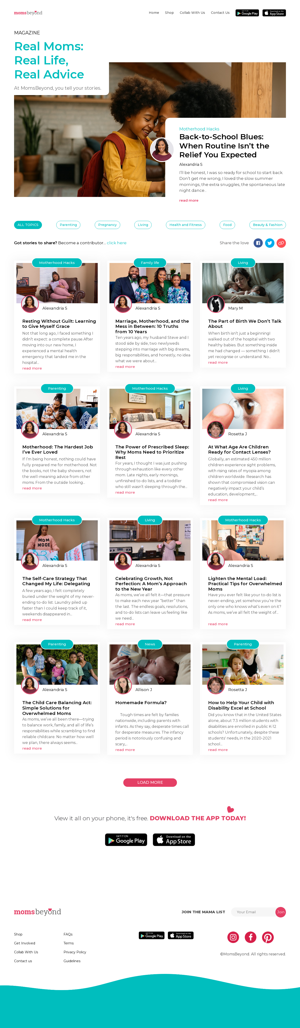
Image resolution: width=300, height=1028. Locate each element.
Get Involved (24, 943)
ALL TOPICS (28, 225)
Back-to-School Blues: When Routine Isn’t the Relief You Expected (224, 145)
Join (281, 912)
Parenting (68, 225)
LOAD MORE (150, 782)
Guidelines (72, 961)
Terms (69, 943)
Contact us (220, 13)
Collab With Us (192, 13)
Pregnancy (107, 225)
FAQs (68, 934)
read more (189, 200)
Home (154, 13)
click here (117, 242)
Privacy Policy (75, 952)
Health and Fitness (185, 225)
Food (227, 225)
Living (143, 225)
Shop (169, 13)
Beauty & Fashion (267, 225)
